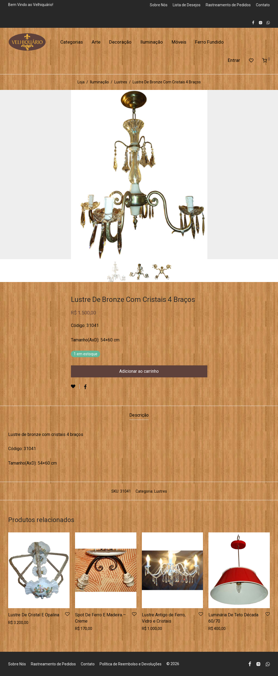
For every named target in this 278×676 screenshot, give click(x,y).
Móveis (179, 42)
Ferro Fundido (209, 42)
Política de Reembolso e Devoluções (131, 664)
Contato (263, 5)
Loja (81, 82)
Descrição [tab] (139, 415)
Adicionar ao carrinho (139, 371)
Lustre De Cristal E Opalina (33, 614)
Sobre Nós (159, 5)
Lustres (120, 82)
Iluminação (151, 42)
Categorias (71, 42)
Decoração (120, 42)
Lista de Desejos (187, 5)
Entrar (234, 60)
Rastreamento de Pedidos (228, 5)
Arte (96, 42)
